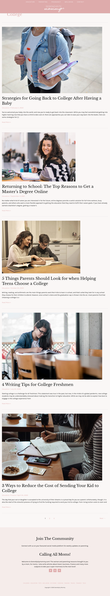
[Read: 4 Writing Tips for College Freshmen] (52, 346)
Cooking (60, 583)
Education (26, 2)
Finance (13, 495)
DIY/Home (53, 583)
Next (102, 518)
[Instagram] (55, 570)
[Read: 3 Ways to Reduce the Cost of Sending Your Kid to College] (52, 447)
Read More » (6, 122)
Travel (73, 583)
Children (26, 583)
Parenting (41, 2)
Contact (84, 2)
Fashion (67, 583)
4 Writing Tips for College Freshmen (38, 384)
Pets (39, 583)
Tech (84, 583)
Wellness (71, 2)
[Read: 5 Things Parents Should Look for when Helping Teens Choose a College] (41, 247)
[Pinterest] (59, 570)
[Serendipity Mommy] (54, 9)
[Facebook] (50, 570)
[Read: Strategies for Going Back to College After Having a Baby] (52, 60)
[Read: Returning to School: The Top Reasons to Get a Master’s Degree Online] (38, 157)
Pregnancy (56, 2)
